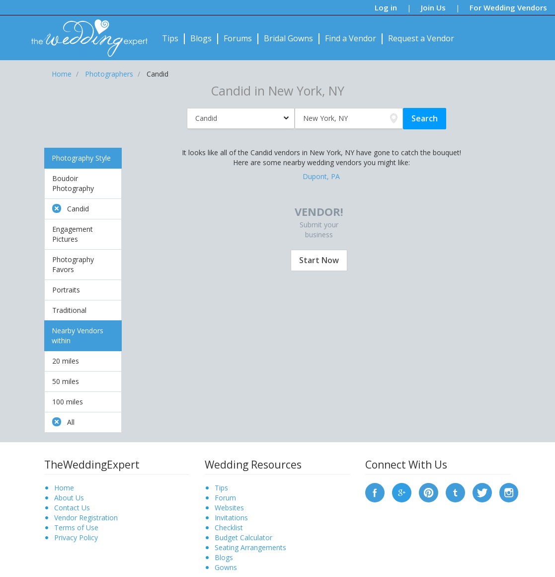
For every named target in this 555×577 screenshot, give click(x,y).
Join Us (433, 7)
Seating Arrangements (250, 547)
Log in (386, 7)
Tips (170, 38)
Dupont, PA (321, 176)
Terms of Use (76, 527)
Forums (238, 38)
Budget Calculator (243, 537)
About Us (69, 497)
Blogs (201, 38)
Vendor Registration (86, 517)
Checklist (229, 527)
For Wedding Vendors (508, 7)
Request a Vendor (421, 38)
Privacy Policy (76, 537)
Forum (225, 497)
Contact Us (72, 507)
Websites (229, 507)
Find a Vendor (350, 38)
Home (64, 487)
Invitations (231, 517)
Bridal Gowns (288, 38)
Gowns (226, 567)
